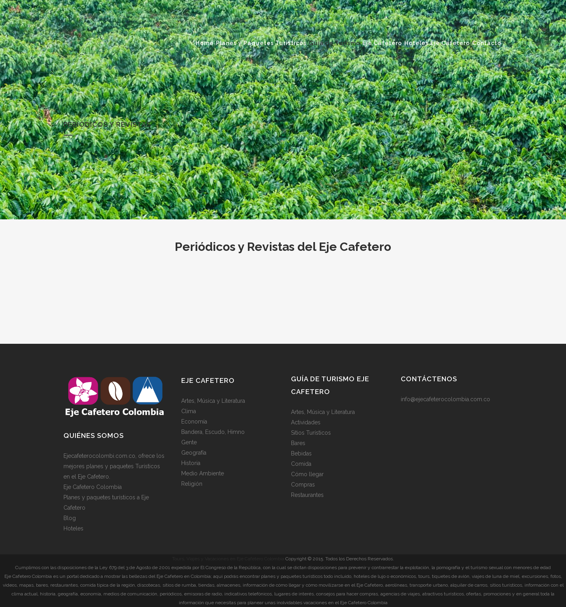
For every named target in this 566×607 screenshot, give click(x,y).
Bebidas (301, 453)
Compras (303, 484)
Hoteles (73, 528)
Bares (298, 443)
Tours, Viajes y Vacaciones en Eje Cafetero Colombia (228, 559)
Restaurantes (307, 495)
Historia (190, 463)
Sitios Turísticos (311, 433)
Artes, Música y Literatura (213, 401)
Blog (69, 518)
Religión (191, 484)
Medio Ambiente (202, 473)
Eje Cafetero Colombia (92, 487)
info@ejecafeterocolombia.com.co (445, 399)
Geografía (193, 452)
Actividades (306, 422)
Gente (189, 442)
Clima (188, 411)
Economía (194, 421)
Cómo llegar (307, 474)
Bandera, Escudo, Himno (213, 432)
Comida (301, 464)
